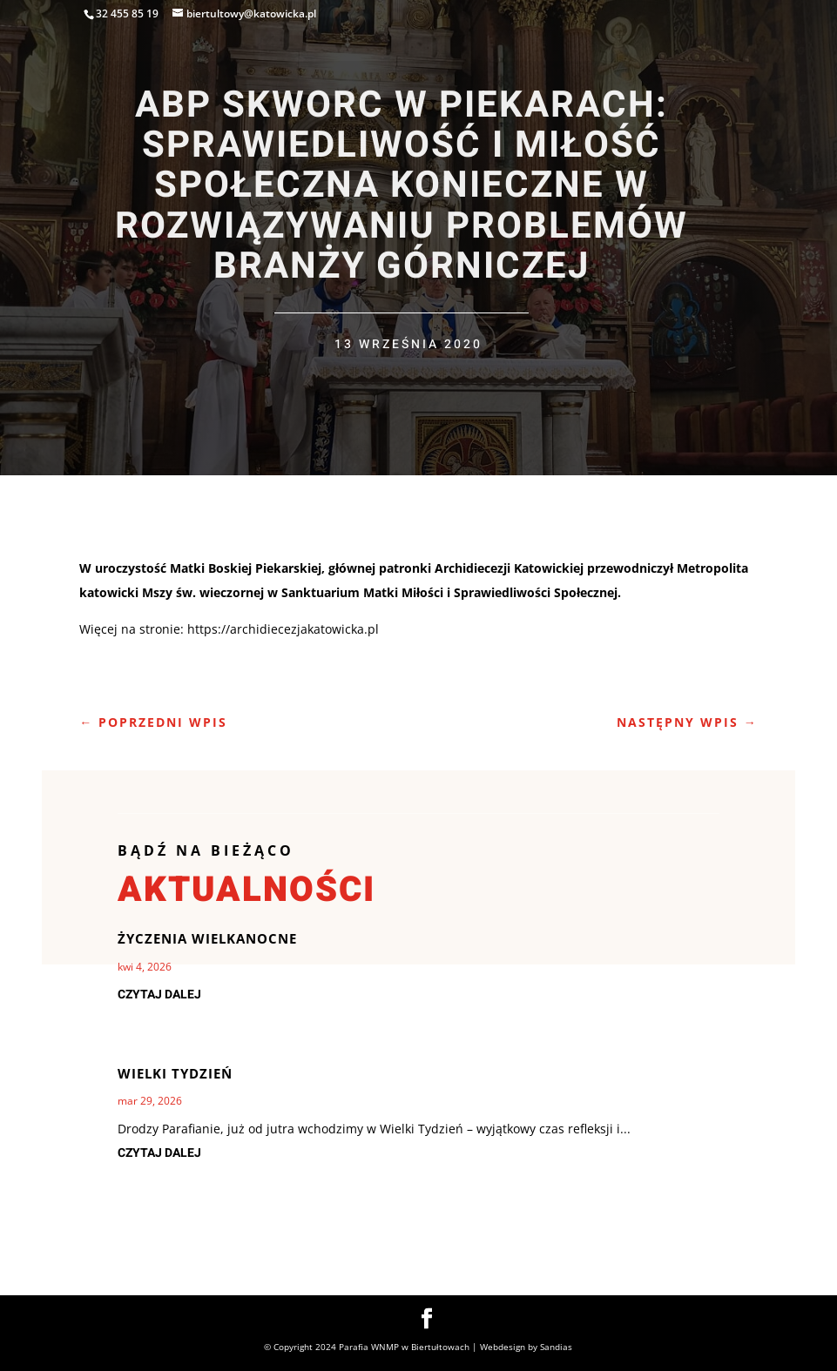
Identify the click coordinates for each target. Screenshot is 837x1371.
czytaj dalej (159, 994)
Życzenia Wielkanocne (207, 938)
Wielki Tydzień (175, 1073)
